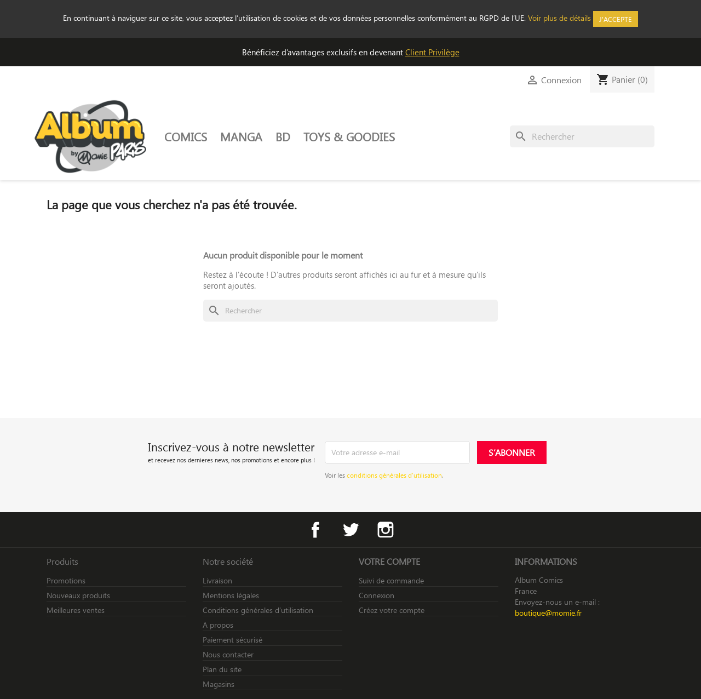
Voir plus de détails (559, 18)
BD (282, 136)
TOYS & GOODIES (349, 136)
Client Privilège (432, 52)
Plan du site (222, 669)
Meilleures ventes (76, 610)
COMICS (185, 136)
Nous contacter (228, 654)
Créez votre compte (391, 610)
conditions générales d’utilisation (394, 475)
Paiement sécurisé (232, 639)
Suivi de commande (391, 580)
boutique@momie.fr (548, 613)
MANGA (241, 136)
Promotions (66, 580)
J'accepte (615, 19)
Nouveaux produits (78, 595)
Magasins (218, 684)
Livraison (217, 580)
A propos (218, 625)
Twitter (350, 530)
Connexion (376, 595)
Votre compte (389, 561)
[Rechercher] (582, 136)
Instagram (386, 530)
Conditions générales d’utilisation (258, 610)
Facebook (315, 530)
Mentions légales (231, 595)
